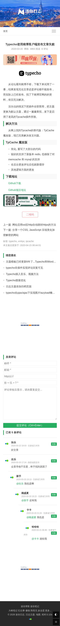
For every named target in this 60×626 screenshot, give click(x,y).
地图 (38, 614)
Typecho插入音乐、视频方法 (22, 274)
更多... (48, 610)
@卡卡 (35, 538)
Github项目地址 (17, 190)
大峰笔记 (12, 610)
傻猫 (27, 610)
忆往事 (21, 610)
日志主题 (30, 614)
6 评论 (45, 49)
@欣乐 (20, 483)
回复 (54, 444)
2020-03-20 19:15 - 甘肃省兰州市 (35, 496)
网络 (26, 49)
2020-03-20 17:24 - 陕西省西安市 (25, 462)
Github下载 (14, 183)
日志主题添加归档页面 (19, 286)
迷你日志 (20, 614)
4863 (32, 49)
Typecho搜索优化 (16, 280)
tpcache (30, 241)
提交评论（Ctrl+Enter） (29, 425)
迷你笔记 (34, 606)
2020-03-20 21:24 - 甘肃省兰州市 (41, 513)
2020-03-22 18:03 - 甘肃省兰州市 (25, 446)
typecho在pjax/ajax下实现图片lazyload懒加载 (31, 292)
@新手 (25, 500)
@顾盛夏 (31, 517)
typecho (13, 241)
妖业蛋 (41, 610)
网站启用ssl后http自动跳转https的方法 (34, 224)
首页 (5, 31)
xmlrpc (21, 241)
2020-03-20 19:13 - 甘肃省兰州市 (30, 479)
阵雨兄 (34, 610)
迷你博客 (25, 606)
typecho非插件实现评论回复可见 (24, 267)
